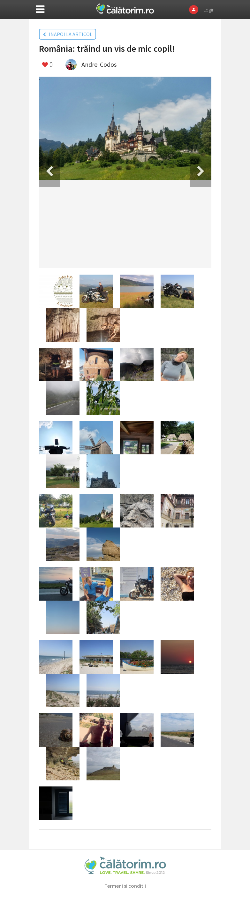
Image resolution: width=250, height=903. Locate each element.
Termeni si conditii (125, 886)
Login (209, 9)
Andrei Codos (99, 64)
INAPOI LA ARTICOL (67, 34)
